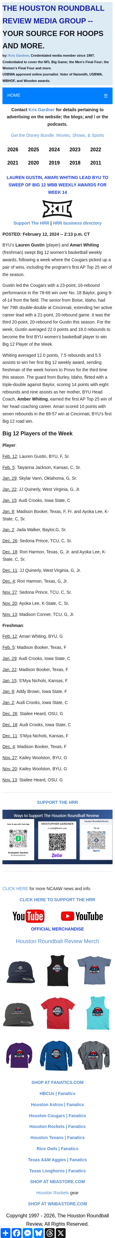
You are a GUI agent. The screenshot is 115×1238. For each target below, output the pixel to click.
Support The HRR (31, 223)
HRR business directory (77, 223)
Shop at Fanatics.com (58, 1082)
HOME (13, 95)
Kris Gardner (19, 55)
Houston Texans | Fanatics (57, 1137)
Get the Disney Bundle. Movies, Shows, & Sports (57, 135)
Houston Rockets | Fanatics (57, 1126)
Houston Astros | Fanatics (57, 1104)
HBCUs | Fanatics (57, 1093)
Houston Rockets (52, 1192)
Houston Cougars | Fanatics (57, 1115)
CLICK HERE (15, 888)
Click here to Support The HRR (57, 899)
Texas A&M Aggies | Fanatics (57, 1159)
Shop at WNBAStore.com (57, 1203)
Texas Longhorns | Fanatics (57, 1170)
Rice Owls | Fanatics (57, 1148)
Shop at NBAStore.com (57, 1181)
